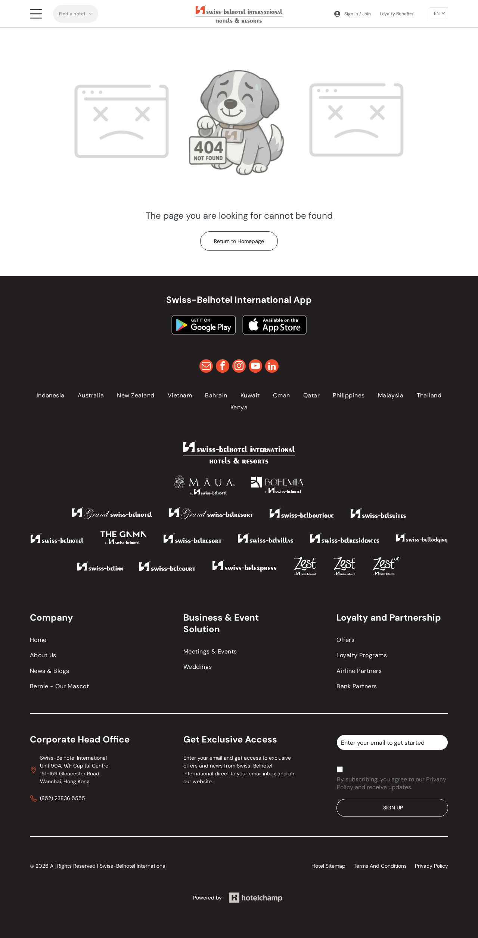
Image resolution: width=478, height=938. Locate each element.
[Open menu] (36, 14)
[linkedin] (272, 367)
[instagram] (239, 367)
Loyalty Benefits (396, 14)
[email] (206, 367)
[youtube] (255, 367)
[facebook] (222, 367)
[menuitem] (75, 14)
